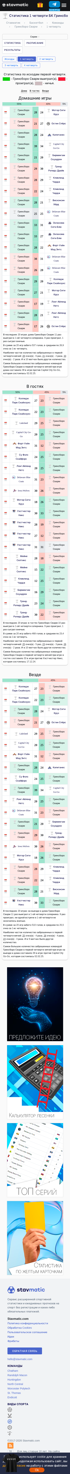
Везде (45, 90)
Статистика (12, 43)
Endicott (12, 1397)
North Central (15, 1384)
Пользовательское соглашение (27, 1332)
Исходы (9, 59)
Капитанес (56, 134)
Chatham (12, 1370)
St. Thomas (14, 1392)
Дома (24, 90)
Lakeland (21, 423)
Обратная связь (24, 1350)
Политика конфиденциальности (27, 1323)
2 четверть (46, 59)
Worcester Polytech (18, 1388)
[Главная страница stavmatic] (15, 4)
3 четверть (11, 65)
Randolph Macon (17, 1375)
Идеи (10, 1336)
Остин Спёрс (56, 123)
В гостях (34, 90)
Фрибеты (13, 1341)
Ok (37, 1470)
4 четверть (31, 65)
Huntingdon (14, 1379)
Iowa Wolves (21, 490)
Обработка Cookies (19, 1327)
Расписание (35, 43)
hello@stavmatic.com (19, 1359)
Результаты (12, 50)
